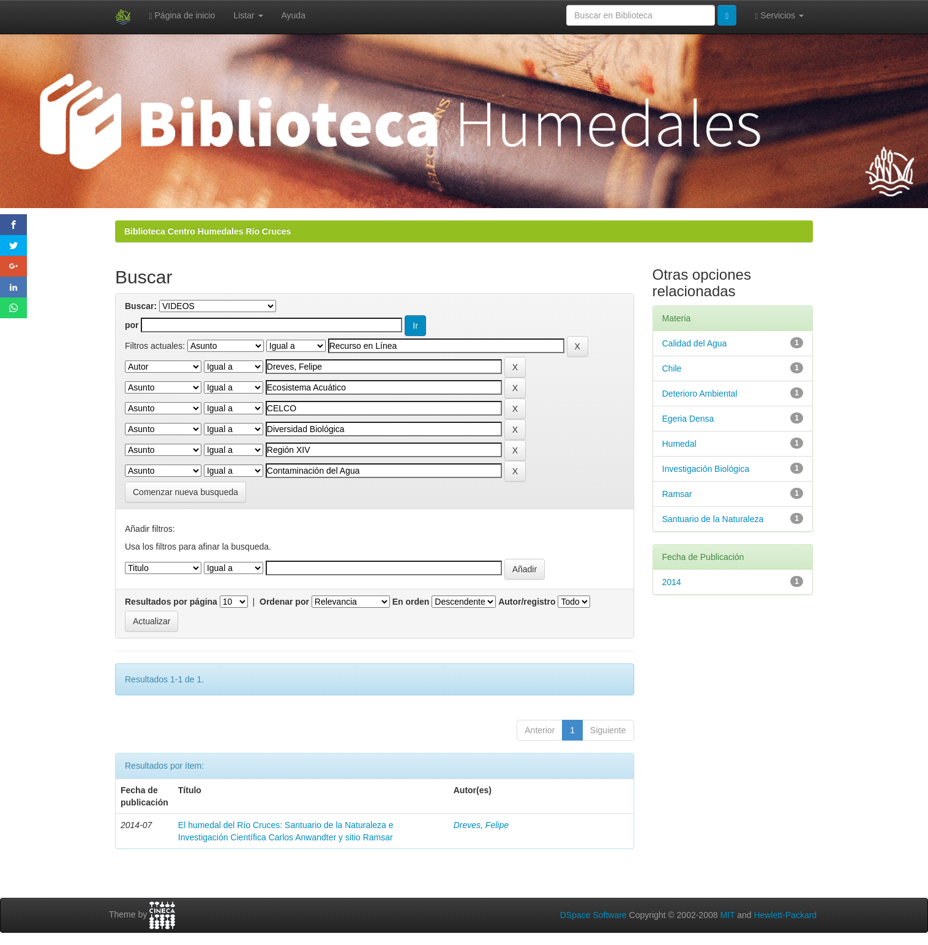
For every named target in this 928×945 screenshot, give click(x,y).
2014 (671, 582)
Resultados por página (171, 602)
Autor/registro (526, 602)
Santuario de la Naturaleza (713, 519)
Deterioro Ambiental (700, 393)
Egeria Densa (688, 419)
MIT (727, 915)
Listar (248, 15)
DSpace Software (593, 915)
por (132, 325)
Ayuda (293, 15)
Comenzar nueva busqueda (185, 492)
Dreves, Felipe (481, 825)
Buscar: (141, 306)
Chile (672, 368)
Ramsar (677, 494)
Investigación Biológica (705, 469)
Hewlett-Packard (785, 915)
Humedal (679, 444)
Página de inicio (182, 15)
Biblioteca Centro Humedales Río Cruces (207, 231)
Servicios (779, 15)
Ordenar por (284, 602)
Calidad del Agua (694, 343)
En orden (411, 602)
